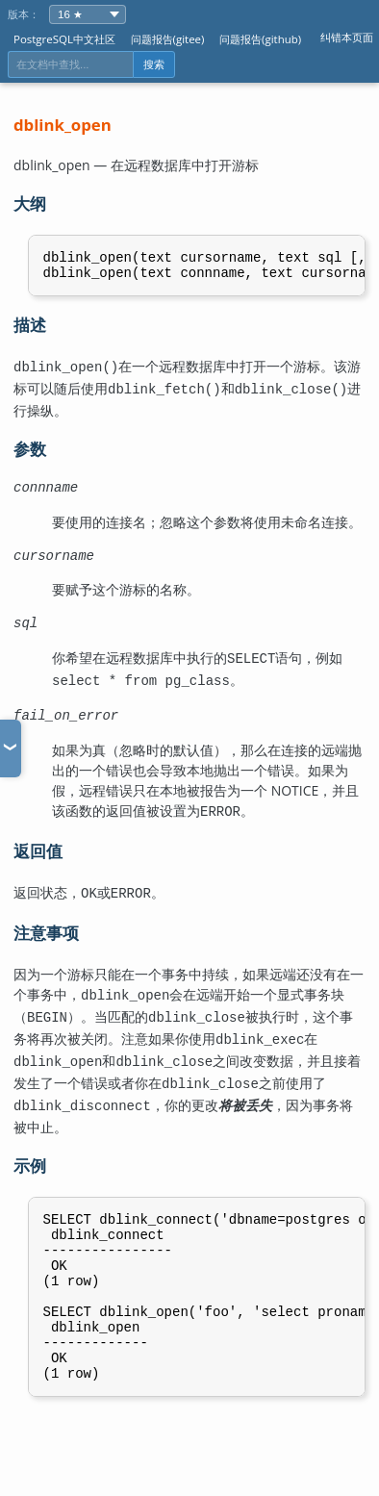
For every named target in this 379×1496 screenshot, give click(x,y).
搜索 (153, 64)
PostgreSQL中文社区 (64, 39)
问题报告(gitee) (168, 39)
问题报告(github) (260, 39)
